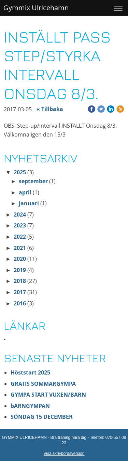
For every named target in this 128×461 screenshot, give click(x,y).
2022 (20, 236)
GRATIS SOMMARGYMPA (44, 383)
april (25, 192)
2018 (20, 281)
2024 (20, 214)
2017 (20, 292)
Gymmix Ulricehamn (36, 7)
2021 (20, 248)
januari (29, 203)
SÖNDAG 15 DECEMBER (42, 416)
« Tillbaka (50, 109)
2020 (20, 259)
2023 (20, 225)
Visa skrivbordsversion (64, 453)
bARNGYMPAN (30, 406)
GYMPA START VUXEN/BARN (48, 394)
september (33, 181)
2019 (20, 270)
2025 (20, 172)
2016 (20, 303)
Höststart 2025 (30, 372)
